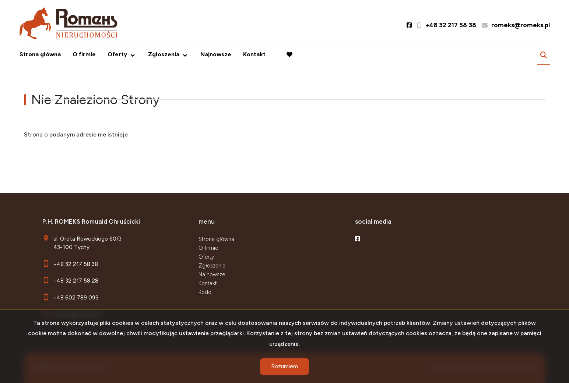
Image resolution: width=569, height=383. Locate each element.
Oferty (117, 54)
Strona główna (40, 54)
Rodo (205, 292)
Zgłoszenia (163, 54)
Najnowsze (215, 54)
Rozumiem (284, 366)
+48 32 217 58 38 (75, 263)
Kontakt (254, 54)
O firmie (84, 54)
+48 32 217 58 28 (75, 280)
